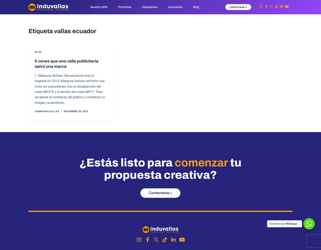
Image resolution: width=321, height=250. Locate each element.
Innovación (175, 7)
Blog (196, 7)
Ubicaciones (150, 7)
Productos (124, 7)
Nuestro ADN (98, 7)
